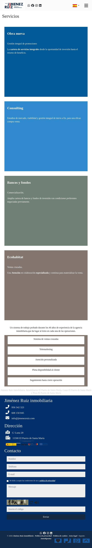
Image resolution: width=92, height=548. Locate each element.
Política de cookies (60, 536)
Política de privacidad (43, 536)
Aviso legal (73, 536)
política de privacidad (47, 481)
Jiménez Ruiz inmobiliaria (23, 536)
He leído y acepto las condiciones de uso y (32, 481)
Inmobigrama (46, 538)
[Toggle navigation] (86, 5)
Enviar (46, 517)
